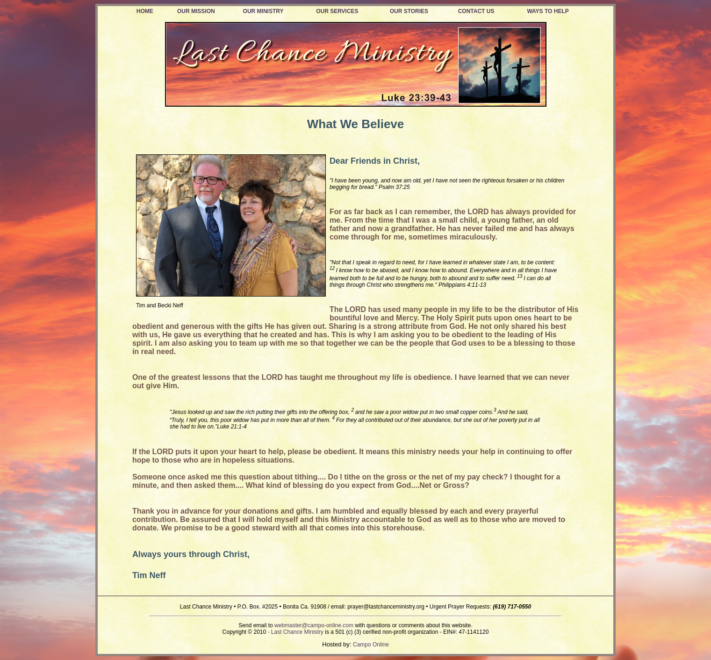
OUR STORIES (409, 11)
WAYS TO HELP (547, 11)
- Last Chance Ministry (295, 632)
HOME (144, 11)
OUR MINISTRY (263, 11)
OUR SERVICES (337, 11)
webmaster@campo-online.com (313, 625)
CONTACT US (476, 11)
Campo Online (371, 644)
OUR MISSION (196, 11)
